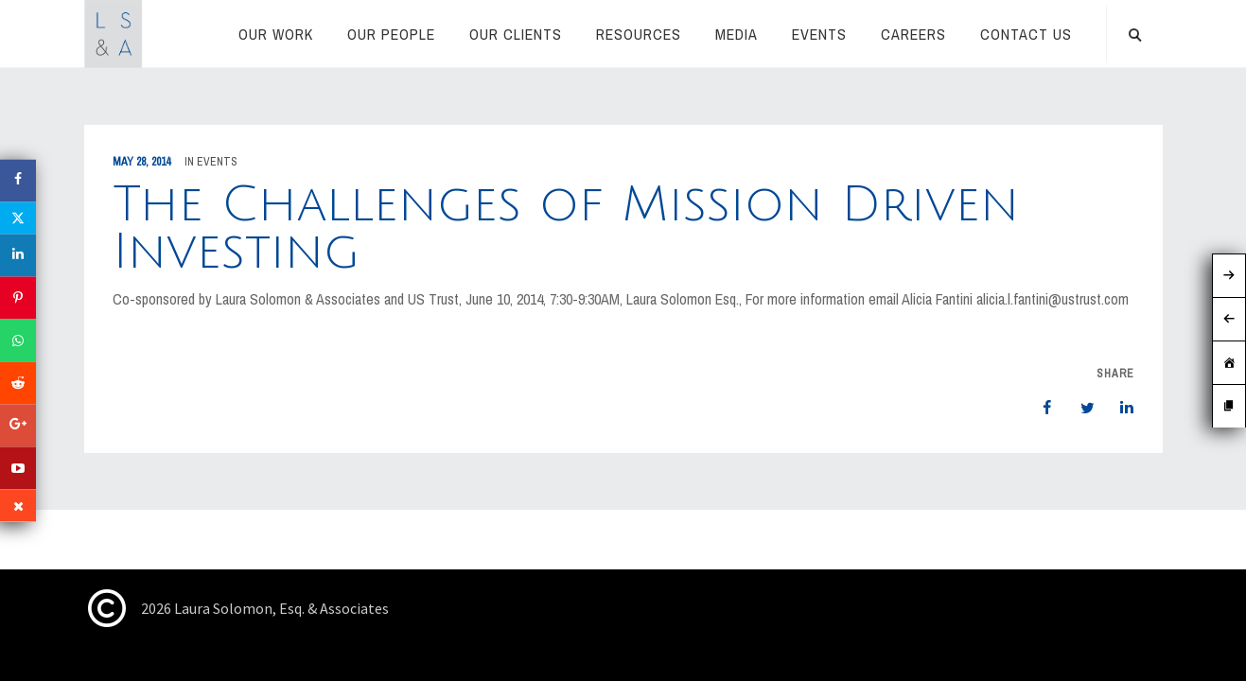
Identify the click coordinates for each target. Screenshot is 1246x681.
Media (736, 34)
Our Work (275, 34)
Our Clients (515, 34)
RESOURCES (638, 34)
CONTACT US (1026, 34)
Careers (913, 34)
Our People (391, 34)
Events (819, 34)
